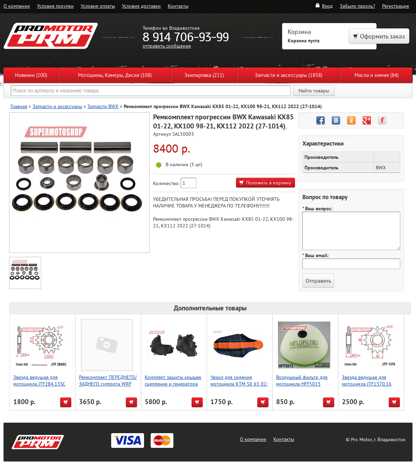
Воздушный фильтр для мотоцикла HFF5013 (302, 380)
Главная (18, 106)
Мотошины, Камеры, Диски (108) (115, 75)
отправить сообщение (167, 45)
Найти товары (314, 90)
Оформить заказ (379, 36)
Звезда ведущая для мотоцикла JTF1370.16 (367, 380)
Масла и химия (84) (376, 75)
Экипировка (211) (204, 75)
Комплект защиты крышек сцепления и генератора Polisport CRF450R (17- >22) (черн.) (173, 387)
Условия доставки (141, 5)
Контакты (178, 5)
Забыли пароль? (357, 5)
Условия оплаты (98, 5)
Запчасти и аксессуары (57, 106)
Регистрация (395, 5)
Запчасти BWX (103, 106)
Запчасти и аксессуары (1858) (288, 75)
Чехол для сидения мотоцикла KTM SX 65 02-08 (239, 384)
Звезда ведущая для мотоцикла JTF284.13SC (39, 380)
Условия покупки (55, 5)
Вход (324, 5)
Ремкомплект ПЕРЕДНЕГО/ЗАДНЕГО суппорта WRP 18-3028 (108, 384)
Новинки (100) (31, 75)
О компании (16, 5)
